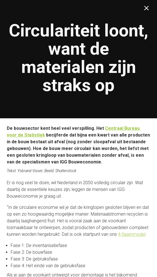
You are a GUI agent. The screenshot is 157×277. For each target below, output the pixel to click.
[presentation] (78, 59)
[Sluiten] (147, 9)
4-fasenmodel (131, 234)
